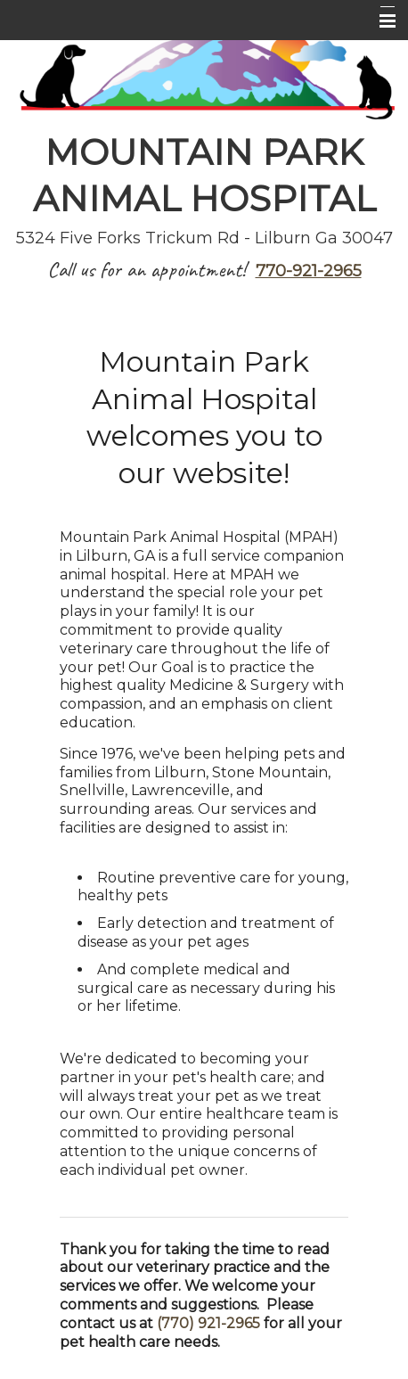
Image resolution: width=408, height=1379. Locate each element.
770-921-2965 (309, 271)
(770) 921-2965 (208, 1323)
